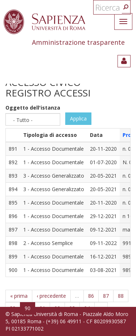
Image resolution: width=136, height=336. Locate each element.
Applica (78, 118)
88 (121, 295)
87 (106, 295)
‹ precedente (51, 295)
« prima (19, 295)
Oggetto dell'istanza (32, 107)
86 (91, 295)
